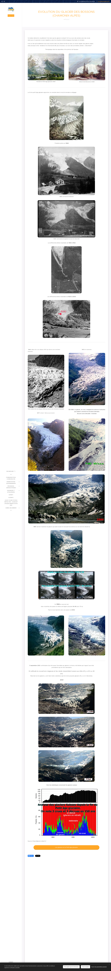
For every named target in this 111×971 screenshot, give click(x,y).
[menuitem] (10, 478)
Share (30, 855)
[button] (11, 471)
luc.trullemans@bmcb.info (104, 1)
